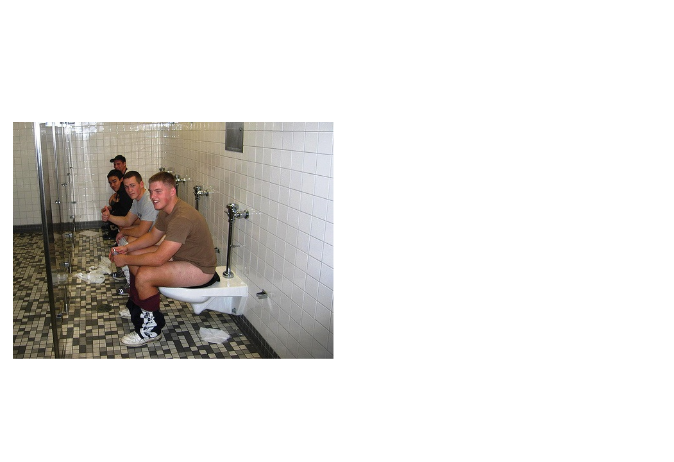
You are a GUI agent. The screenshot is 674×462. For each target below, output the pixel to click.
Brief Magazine (337, 61)
